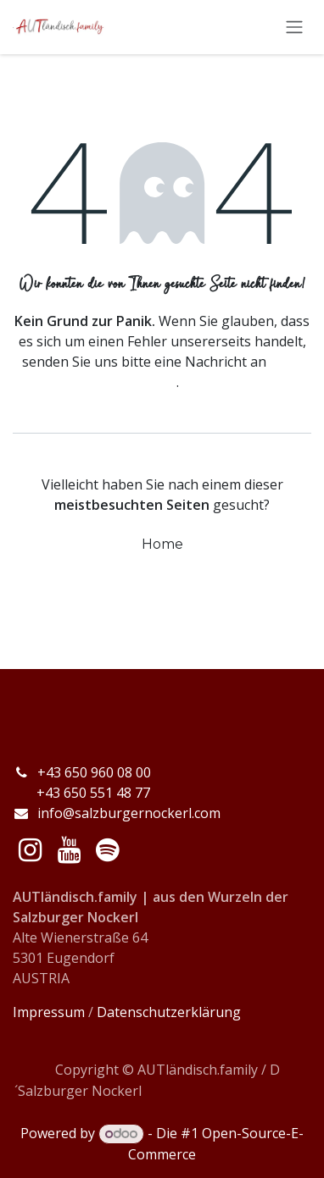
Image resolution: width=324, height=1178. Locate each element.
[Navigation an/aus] (294, 27)
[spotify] (107, 850)
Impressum (49, 1012)
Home (162, 544)
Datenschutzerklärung (169, 1012)
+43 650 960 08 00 (95, 772)
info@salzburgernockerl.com (129, 813)
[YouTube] (69, 850)
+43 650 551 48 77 (81, 792)
